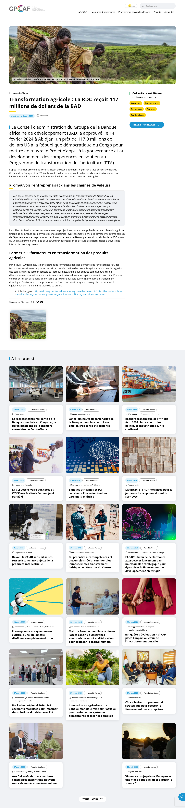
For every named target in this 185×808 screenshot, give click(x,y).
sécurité (138, 771)
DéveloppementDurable (137, 627)
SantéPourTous (93, 627)
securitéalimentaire (79, 701)
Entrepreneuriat (152, 103)
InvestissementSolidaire (137, 630)
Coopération (19, 414)
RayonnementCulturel (35, 627)
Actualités (169, 12)
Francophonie (133, 485)
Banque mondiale (78, 414)
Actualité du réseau (37, 409)
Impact (151, 627)
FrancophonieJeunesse (23, 697)
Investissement (40, 771)
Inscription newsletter (146, 124)
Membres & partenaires (103, 12)
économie (156, 414)
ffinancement (133, 552)
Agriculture (135, 103)
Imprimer (42, 115)
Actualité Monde (19, 93)
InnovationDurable (41, 697)
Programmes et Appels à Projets (134, 12)
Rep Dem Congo (137, 115)
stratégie (160, 552)
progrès (131, 771)
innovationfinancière (147, 552)
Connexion (128, 6)
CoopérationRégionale (23, 771)
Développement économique (139, 414)
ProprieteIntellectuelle (23, 552)
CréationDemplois (78, 697)
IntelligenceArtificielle (91, 485)
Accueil (17, 79)
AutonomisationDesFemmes (82, 552)
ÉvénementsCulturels (23, 485)
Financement (136, 109)
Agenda (157, 12)
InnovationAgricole (94, 697)
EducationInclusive (78, 627)
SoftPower (49, 627)
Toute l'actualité (93, 799)
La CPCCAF (82, 12)
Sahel (88, 414)
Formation (151, 109)
